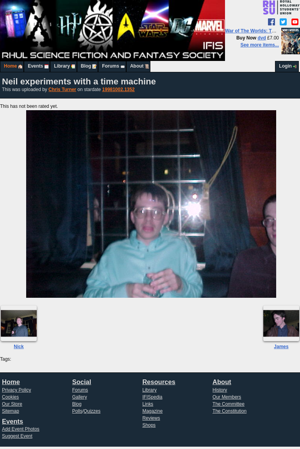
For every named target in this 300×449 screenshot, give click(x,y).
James (281, 346)
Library (62, 66)
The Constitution (229, 411)
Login (285, 66)
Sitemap (10, 411)
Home (10, 66)
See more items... (260, 45)
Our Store (12, 404)
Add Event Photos (20, 429)
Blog (86, 66)
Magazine (152, 411)
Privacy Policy (16, 390)
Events (35, 66)
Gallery (79, 397)
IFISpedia (152, 397)
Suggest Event (17, 436)
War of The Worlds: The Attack (259, 31)
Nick (18, 346)
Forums (110, 66)
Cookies (10, 397)
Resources (158, 382)
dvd (261, 38)
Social (81, 382)
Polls (77, 411)
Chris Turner (62, 89)
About (137, 66)
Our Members (226, 397)
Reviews (151, 418)
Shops (148, 425)
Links (147, 404)
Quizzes (92, 411)
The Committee (228, 404)
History (219, 390)
